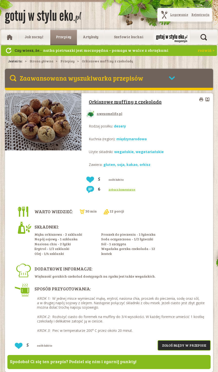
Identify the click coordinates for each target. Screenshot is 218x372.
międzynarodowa (131, 139)
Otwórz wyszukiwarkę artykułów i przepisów (203, 37)
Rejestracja (200, 14)
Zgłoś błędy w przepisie (184, 345)
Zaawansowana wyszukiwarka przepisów (81, 78)
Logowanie (179, 14)
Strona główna (41, 61)
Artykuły (90, 36)
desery (120, 126)
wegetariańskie (150, 151)
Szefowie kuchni (129, 36)
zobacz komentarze (122, 189)
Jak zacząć (34, 36)
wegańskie (124, 151)
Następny (8, 50)
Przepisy (63, 36)
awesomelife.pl (104, 113)
